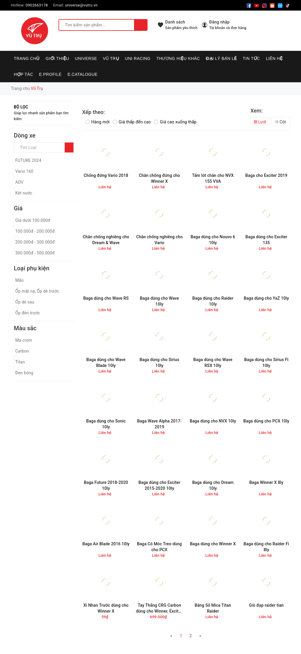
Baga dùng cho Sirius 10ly (159, 362)
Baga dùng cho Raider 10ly (212, 301)
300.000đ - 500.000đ (35, 253)
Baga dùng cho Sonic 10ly (106, 424)
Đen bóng (24, 372)
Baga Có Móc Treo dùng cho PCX (159, 546)
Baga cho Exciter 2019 (266, 175)
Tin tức (251, 58)
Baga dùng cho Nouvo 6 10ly (212, 239)
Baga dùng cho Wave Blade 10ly (106, 362)
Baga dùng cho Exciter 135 (266, 239)
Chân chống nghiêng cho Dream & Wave (106, 239)
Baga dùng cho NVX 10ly (213, 421)
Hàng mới (97, 122)
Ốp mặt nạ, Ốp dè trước (37, 291)
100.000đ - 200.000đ (35, 231)
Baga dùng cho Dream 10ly (213, 485)
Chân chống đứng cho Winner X (159, 178)
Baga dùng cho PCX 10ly (266, 421)
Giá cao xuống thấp (175, 122)
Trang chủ (27, 58)
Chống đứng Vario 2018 (106, 175)
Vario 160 (24, 171)
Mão (19, 280)
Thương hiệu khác (178, 58)
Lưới (260, 122)
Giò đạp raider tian (266, 605)
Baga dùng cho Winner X (213, 543)
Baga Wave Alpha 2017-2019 (159, 424)
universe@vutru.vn (81, 5)
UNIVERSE (86, 58)
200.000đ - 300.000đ (35, 242)
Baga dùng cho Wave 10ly (159, 301)
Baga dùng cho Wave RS (105, 298)
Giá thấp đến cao (132, 122)
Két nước (23, 193)
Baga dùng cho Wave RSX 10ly (213, 362)
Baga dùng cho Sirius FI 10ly (266, 362)
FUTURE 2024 (28, 160)
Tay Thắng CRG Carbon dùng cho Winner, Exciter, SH (159, 608)
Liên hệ (274, 58)
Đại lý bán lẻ (221, 58)
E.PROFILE (50, 74)
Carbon (22, 351)
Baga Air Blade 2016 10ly (105, 543)
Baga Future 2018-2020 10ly (106, 485)
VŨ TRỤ (111, 58)
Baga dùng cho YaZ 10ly (266, 298)
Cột (280, 122)
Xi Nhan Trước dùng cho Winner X (106, 608)
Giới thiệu (57, 58)
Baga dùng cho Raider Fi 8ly (266, 546)
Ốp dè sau (24, 302)
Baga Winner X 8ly (266, 482)
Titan (20, 362)
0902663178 (37, 5)
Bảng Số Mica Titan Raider (213, 608)
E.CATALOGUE (83, 74)
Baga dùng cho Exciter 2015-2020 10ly (159, 485)
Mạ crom (23, 340)
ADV (19, 182)
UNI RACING (137, 58)
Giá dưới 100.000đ (32, 220)
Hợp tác (23, 74)
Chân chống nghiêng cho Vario (159, 239)
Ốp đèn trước (27, 313)
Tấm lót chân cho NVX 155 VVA (213, 178)
